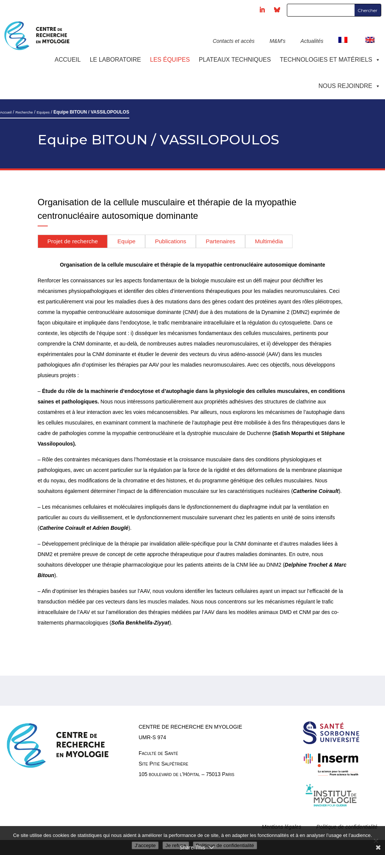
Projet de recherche (72, 241)
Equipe (126, 241)
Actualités (311, 41)
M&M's (277, 41)
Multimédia (269, 241)
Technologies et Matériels (330, 59)
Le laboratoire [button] (115, 59)
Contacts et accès (234, 41)
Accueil (67, 59)
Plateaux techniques (235, 59)
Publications (170, 241)
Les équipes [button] (170, 59)
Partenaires (220, 241)
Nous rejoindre (349, 86)
